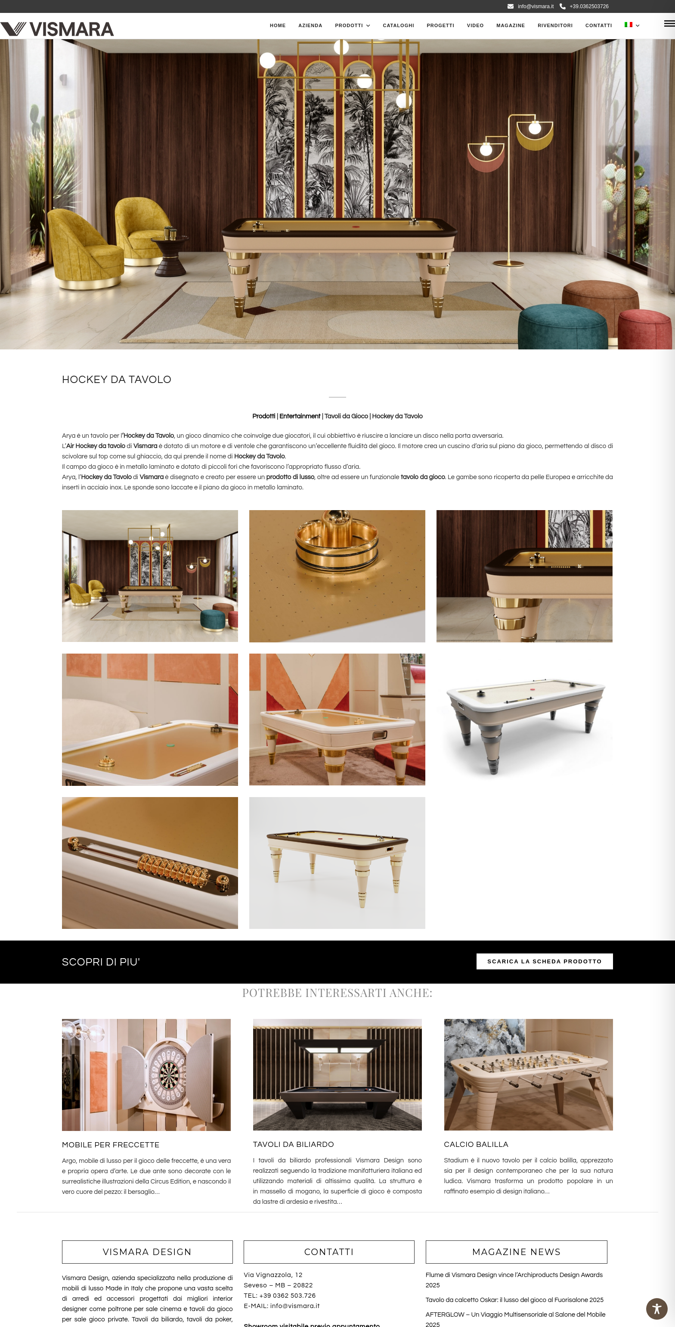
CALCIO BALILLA (476, 1144)
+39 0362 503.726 (288, 1296)
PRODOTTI (349, 25)
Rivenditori (555, 25)
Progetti (440, 25)
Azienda (310, 25)
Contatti (598, 25)
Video (475, 25)
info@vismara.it (531, 6)
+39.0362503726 (584, 6)
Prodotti (264, 416)
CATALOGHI (398, 25)
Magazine (510, 25)
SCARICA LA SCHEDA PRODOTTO (544, 961)
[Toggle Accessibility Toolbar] (657, 1309)
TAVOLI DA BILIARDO (293, 1144)
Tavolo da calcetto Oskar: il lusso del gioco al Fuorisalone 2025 (515, 1300)
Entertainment (300, 416)
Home (278, 25)
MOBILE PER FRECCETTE (111, 1145)
